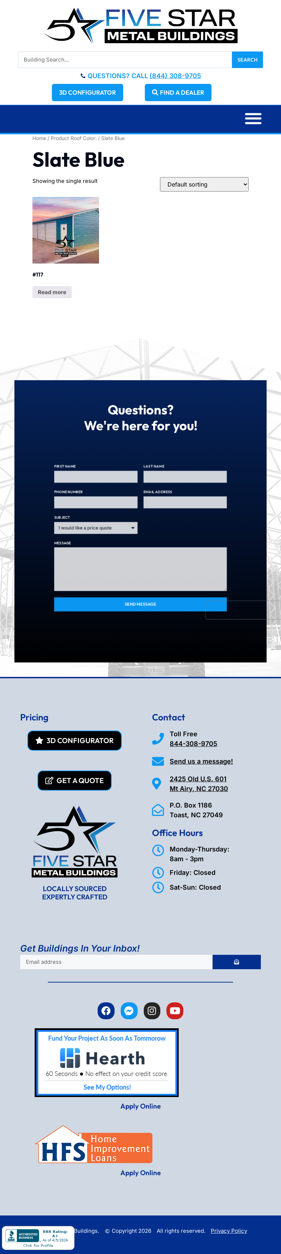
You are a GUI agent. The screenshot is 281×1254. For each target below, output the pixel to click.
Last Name (149, 491)
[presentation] (206, 583)
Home (39, 138)
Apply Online (140, 1106)
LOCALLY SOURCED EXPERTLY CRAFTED (74, 892)
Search (247, 60)
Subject (90, 524)
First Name (92, 491)
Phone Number (94, 508)
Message (90, 540)
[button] (253, 118)
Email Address (151, 508)
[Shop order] (204, 184)
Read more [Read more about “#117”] (52, 292)
